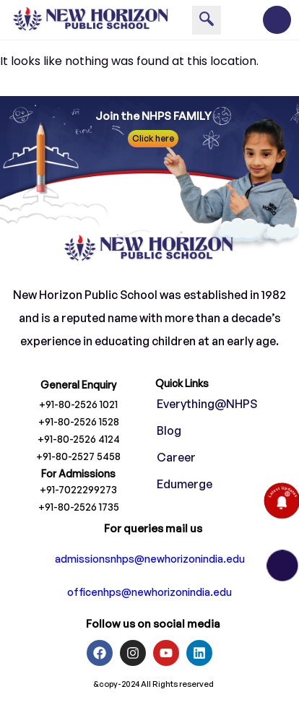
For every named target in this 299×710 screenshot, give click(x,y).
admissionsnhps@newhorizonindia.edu (150, 559)
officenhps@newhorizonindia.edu (149, 592)
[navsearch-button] (206, 20)
